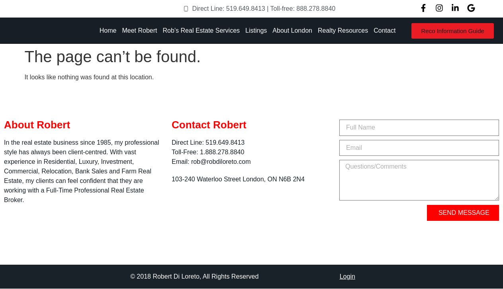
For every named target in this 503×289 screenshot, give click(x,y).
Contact (384, 30)
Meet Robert (139, 30)
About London (292, 30)
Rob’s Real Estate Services (201, 30)
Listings (256, 30)
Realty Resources (343, 30)
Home (108, 30)
